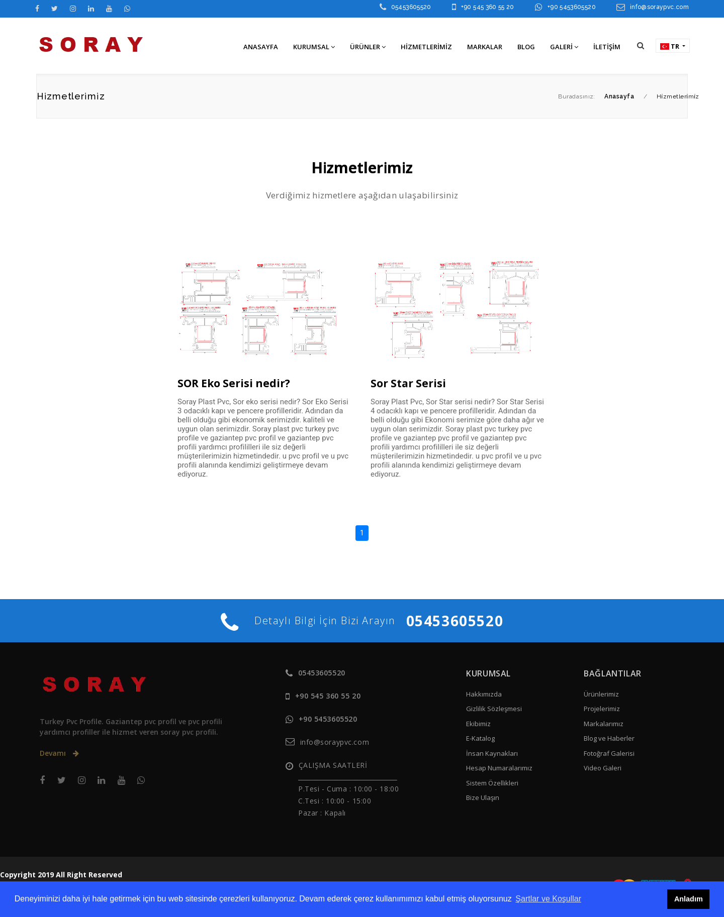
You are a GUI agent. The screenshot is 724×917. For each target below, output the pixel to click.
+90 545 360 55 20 (487, 7)
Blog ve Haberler (609, 738)
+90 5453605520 (572, 7)
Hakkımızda (484, 694)
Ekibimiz (478, 723)
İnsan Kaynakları (492, 753)
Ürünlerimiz (601, 694)
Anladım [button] (688, 899)
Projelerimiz (602, 708)
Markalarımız (603, 723)
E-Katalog (480, 738)
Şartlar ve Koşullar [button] (548, 898)
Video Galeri (602, 767)
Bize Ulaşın (482, 797)
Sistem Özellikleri (492, 782)
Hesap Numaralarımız (499, 767)
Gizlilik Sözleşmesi (494, 708)
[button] (640, 45)
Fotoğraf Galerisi (609, 753)
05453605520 (411, 7)
